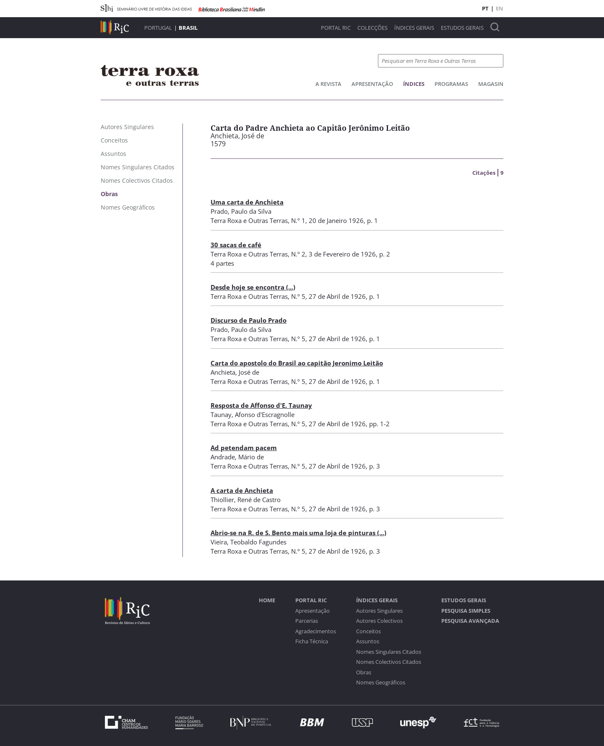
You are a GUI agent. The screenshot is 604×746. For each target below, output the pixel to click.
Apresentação (372, 84)
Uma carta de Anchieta (247, 202)
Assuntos (367, 641)
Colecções (372, 28)
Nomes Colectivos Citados (388, 662)
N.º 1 (298, 220)
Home (267, 600)
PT (485, 8)
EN (499, 8)
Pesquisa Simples (465, 611)
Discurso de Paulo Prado (248, 320)
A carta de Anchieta (242, 490)
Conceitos (368, 631)
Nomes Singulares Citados (388, 652)
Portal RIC (336, 28)
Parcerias (306, 621)
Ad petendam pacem (244, 447)
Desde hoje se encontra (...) (253, 287)
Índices (413, 84)
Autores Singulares (379, 611)
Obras (363, 672)
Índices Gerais (414, 28)
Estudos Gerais (462, 28)
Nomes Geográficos (380, 682)
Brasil (188, 27)
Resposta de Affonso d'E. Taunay (261, 405)
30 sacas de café (236, 245)
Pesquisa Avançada (470, 621)
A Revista (328, 84)
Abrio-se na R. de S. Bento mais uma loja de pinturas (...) (298, 532)
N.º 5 (298, 296)
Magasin (490, 84)
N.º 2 (298, 254)
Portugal (158, 27)
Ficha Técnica (311, 641)
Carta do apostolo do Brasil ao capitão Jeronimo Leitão (297, 363)
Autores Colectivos (379, 621)
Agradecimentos (315, 631)
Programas (451, 84)
